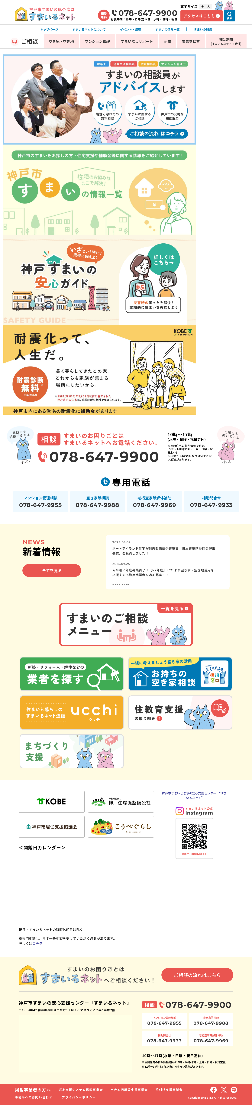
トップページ (49, 29)
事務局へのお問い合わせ (33, 1097)
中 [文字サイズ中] (202, 6)
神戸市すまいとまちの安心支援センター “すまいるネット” (194, 795)
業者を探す (191, 41)
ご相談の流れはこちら (197, 975)
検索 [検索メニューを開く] (229, 18)
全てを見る (52, 570)
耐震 (167, 41)
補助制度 (226, 41)
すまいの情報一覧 (167, 29)
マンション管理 (97, 41)
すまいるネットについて (89, 29)
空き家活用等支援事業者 (129, 1089)
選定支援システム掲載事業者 (81, 1089)
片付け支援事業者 (169, 1089)
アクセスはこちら (199, 16)
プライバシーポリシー (79, 1097)
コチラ (37, 943)
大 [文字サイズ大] (208, 6)
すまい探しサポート (137, 41)
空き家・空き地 (61, 41)
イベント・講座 (130, 29)
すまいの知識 (203, 29)
